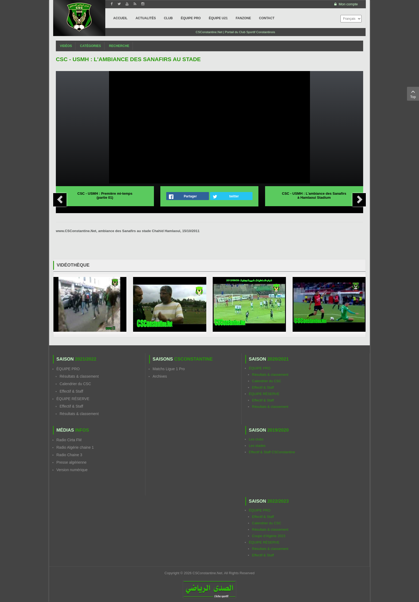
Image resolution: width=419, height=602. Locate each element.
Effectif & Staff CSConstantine (272, 452)
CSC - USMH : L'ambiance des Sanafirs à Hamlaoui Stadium (314, 195)
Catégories (90, 46)
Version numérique (72, 470)
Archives (160, 376)
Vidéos (66, 46)
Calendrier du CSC (75, 384)
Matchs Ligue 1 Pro (169, 369)
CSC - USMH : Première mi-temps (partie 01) (105, 195)
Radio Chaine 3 (69, 455)
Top (413, 93)
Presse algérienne (71, 462)
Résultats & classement (79, 376)
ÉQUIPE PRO (68, 369)
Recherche (119, 46)
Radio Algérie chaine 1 (75, 447)
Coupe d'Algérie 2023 (268, 536)
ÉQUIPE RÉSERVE (72, 399)
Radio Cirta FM (69, 440)
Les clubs (256, 439)
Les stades (257, 446)
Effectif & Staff (71, 391)
